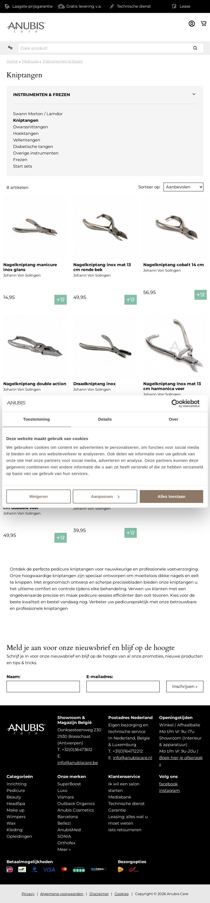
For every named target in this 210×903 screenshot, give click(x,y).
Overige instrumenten (36, 153)
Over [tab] (173, 419)
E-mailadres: (99, 676)
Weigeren (38, 496)
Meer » (64, 849)
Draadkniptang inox (94, 383)
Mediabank (119, 797)
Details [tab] (105, 419)
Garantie (117, 810)
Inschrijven (183, 686)
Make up (15, 810)
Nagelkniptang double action (34, 383)
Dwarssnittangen (30, 126)
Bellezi (64, 823)
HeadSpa (16, 803)
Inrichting (17, 783)
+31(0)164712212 (128, 751)
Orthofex (66, 842)
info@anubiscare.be (77, 762)
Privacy (28, 894)
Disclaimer (99, 894)
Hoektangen (26, 133)
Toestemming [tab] (36, 419)
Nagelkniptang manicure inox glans (30, 267)
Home (12, 61)
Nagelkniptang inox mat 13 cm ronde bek (102, 267)
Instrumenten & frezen (63, 61)
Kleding (14, 829)
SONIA (64, 836)
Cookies (122, 894)
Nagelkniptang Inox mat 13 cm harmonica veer (172, 386)
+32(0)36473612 (77, 749)
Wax (11, 823)
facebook (168, 783)
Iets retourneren (124, 829)
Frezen (20, 159)
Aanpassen (105, 496)
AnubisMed (69, 829)
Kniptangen (25, 120)
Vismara (65, 797)
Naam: (13, 676)
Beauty (14, 797)
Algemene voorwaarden (61, 894)
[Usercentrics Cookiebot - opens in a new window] (180, 403)
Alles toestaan (171, 496)
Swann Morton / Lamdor (38, 113)
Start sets (22, 166)
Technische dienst (126, 803)
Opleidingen (19, 836)
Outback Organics (76, 803)
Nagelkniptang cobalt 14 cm (173, 264)
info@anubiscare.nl (132, 757)
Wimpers (16, 816)
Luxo (62, 790)
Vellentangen (26, 139)
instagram (169, 790)
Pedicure (30, 61)
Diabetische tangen (33, 146)
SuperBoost (69, 783)
